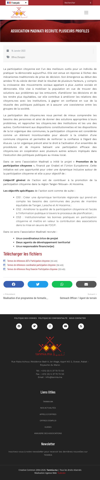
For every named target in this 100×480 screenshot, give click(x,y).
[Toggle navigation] (86, 12)
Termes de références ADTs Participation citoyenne (28, 260)
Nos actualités (48, 408)
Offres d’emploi (48, 421)
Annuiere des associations (48, 433)
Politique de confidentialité (53, 318)
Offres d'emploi (18, 57)
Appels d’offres (48, 414)
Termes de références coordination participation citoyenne (31, 264)
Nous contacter (77, 318)
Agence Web (55, 473)
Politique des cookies (25, 318)
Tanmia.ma (48, 402)
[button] (13, 284)
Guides (48, 427)
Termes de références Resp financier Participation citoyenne (32, 269)
